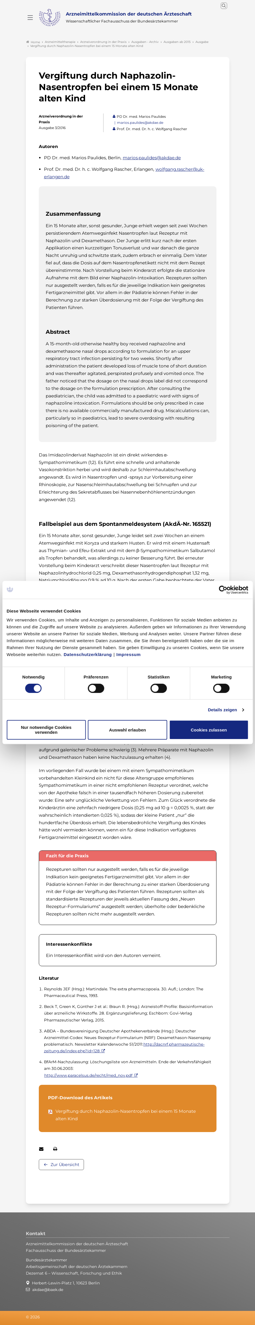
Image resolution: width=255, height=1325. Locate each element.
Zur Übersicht (65, 1164)
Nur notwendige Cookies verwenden (46, 730)
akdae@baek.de (47, 1289)
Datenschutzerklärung (88, 654)
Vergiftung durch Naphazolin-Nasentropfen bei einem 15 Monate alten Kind (125, 1114)
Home (33, 42)
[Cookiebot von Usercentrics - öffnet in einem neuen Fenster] (223, 589)
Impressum (128, 654)
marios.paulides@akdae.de (140, 122)
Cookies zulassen (209, 729)
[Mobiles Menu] (30, 17)
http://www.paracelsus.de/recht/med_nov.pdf (88, 1075)
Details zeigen (222, 709)
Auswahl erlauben (127, 729)
